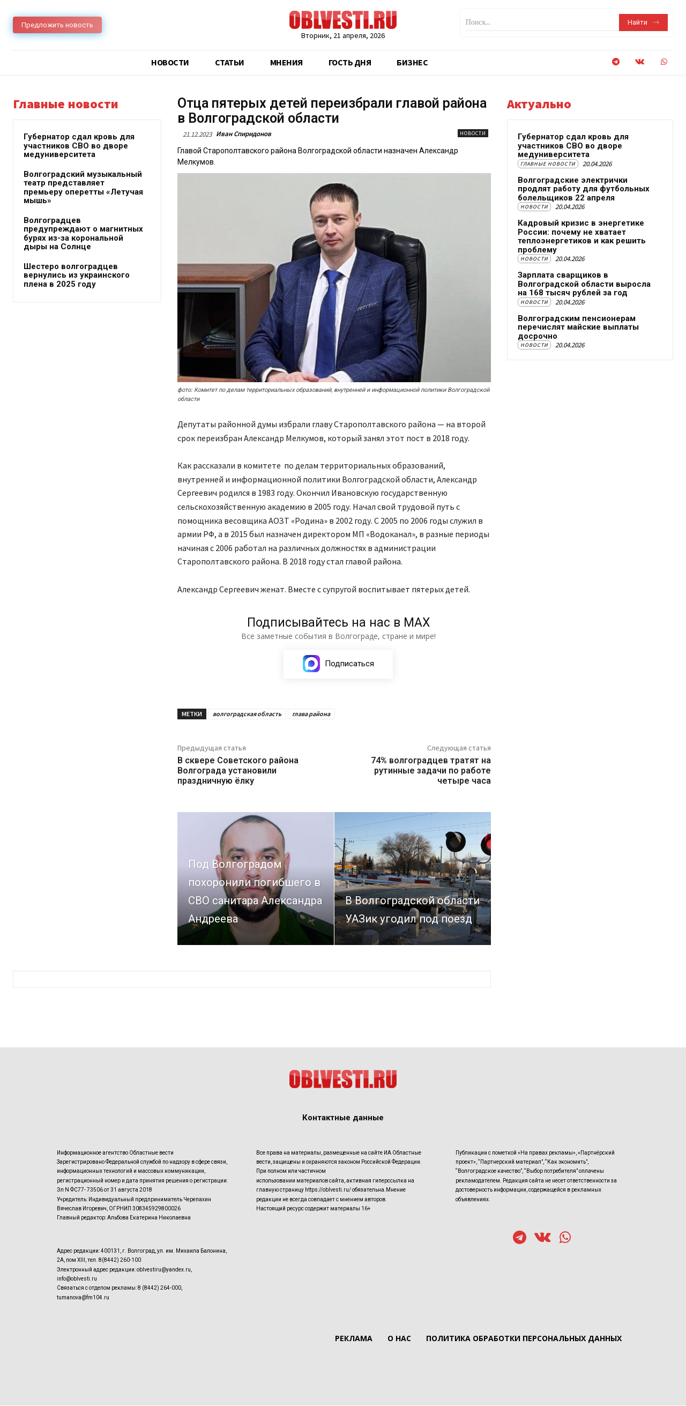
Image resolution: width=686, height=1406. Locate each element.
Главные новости (548, 163)
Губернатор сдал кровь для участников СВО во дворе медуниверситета (79, 145)
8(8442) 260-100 (120, 1260)
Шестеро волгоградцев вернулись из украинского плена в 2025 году (77, 275)
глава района (311, 714)
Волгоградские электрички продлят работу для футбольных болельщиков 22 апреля (584, 189)
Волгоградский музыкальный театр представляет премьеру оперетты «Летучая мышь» (83, 187)
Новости (473, 133)
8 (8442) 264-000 (159, 1288)
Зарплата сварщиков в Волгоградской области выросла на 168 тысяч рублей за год (584, 283)
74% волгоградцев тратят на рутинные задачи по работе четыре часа (431, 771)
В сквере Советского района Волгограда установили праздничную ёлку (238, 771)
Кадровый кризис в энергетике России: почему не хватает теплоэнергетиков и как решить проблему (582, 236)
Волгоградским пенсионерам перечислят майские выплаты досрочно (578, 327)
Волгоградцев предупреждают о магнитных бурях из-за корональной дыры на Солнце (83, 233)
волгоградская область (247, 714)
